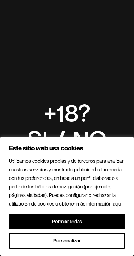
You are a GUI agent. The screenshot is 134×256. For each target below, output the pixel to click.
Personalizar (67, 241)
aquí (117, 204)
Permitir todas (67, 221)
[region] (67, 196)
